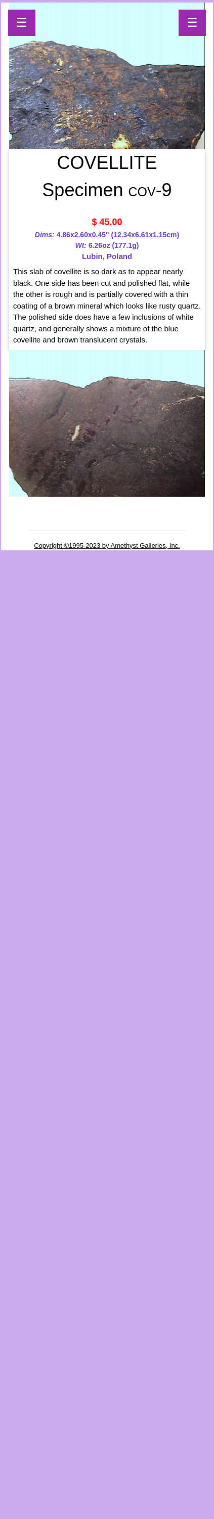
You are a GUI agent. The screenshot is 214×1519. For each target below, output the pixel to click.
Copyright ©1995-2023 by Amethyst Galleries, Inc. (107, 545)
